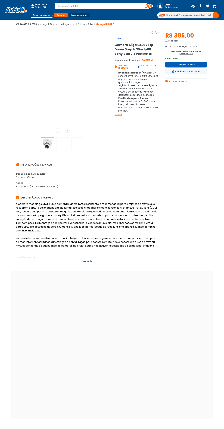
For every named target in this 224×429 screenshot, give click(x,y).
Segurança (42, 24)
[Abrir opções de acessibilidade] (200, 6)
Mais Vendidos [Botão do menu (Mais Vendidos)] (79, 15)
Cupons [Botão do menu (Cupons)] (61, 15)
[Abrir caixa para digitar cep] (41, 6)
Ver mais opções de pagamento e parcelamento (186, 52)
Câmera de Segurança (63, 24)
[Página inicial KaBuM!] (16, 10)
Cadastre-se (171, 7)
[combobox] (101, 6)
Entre (167, 4)
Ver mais (118, 115)
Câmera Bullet (87, 24)
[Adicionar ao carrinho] (186, 71)
